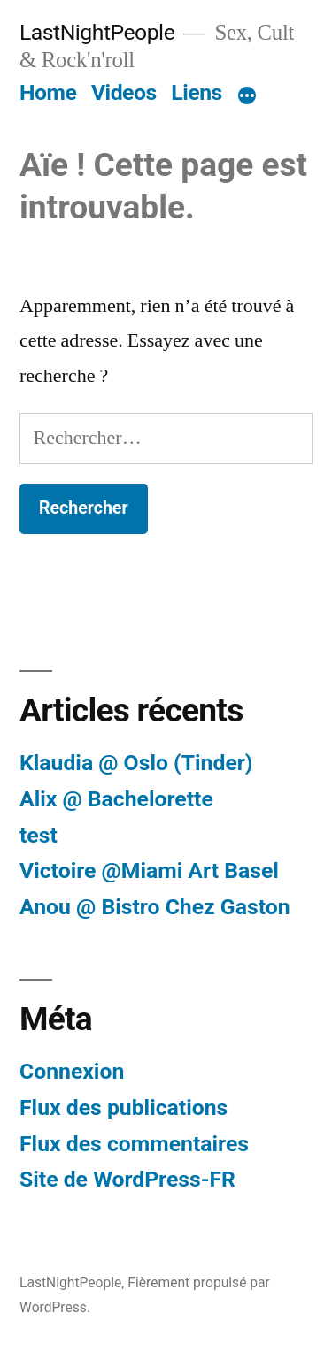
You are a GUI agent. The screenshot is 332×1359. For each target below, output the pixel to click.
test (38, 835)
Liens (196, 92)
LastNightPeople (96, 32)
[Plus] (247, 96)
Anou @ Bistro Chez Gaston (154, 907)
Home (47, 92)
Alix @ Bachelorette (116, 799)
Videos (124, 92)
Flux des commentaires (134, 1144)
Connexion (71, 1071)
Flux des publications (123, 1107)
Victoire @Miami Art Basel (149, 870)
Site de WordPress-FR (127, 1179)
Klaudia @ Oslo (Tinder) (136, 762)
